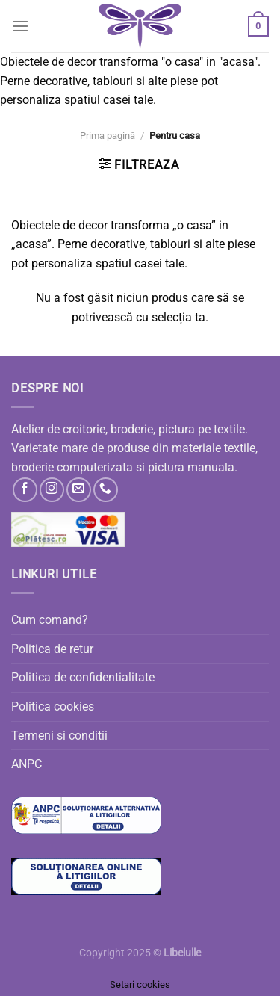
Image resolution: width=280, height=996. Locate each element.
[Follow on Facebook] (25, 489)
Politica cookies (52, 706)
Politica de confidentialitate (83, 677)
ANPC (26, 764)
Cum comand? (49, 620)
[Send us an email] (78, 489)
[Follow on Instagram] (52, 489)
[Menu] (20, 25)
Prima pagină (107, 135)
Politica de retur (52, 649)
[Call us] (105, 489)
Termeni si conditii (59, 736)
